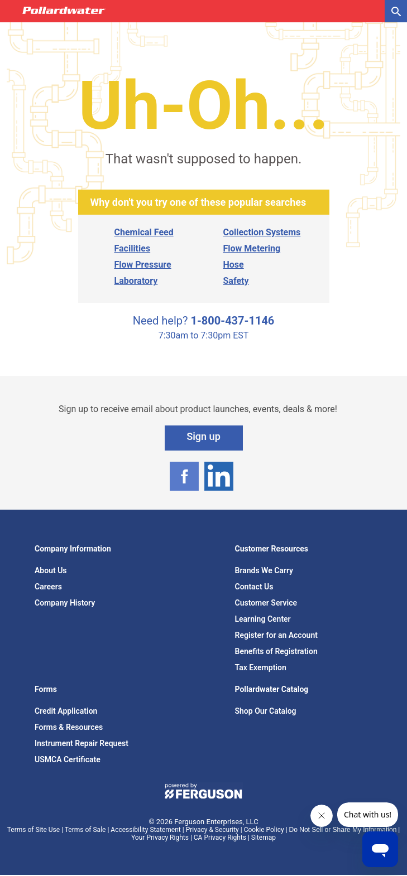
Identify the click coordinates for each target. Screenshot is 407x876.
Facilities (132, 248)
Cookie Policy (264, 830)
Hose (233, 264)
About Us (51, 570)
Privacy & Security (212, 830)
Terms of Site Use (33, 830)
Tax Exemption (260, 667)
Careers (48, 586)
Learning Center (263, 618)
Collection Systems (262, 232)
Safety (236, 280)
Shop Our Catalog (265, 710)
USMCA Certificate (67, 759)
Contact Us (254, 586)
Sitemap (263, 837)
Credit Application (66, 710)
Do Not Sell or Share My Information (343, 830)
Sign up (203, 436)
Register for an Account (276, 635)
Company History (65, 602)
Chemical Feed (144, 232)
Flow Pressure (142, 264)
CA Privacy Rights (220, 837)
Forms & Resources (69, 727)
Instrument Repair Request (81, 743)
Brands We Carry (264, 570)
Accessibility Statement (145, 830)
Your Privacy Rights (160, 837)
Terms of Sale (85, 830)
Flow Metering (252, 248)
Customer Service (266, 602)
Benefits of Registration (276, 651)
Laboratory (136, 280)
